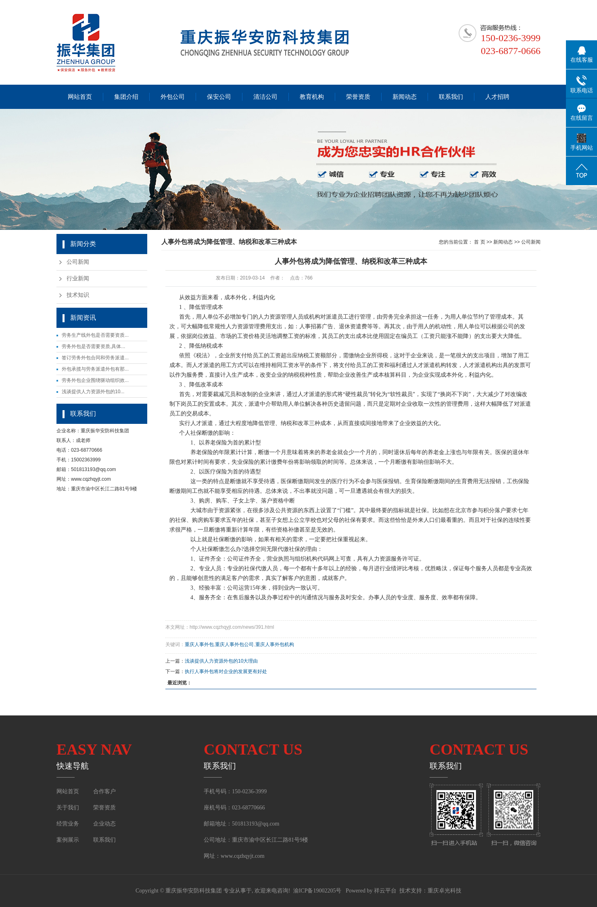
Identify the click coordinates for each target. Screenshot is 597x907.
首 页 (479, 242)
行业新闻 (78, 278)
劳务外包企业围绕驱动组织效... (95, 380)
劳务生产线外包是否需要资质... (95, 335)
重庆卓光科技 (444, 891)
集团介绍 (126, 97)
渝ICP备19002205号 (317, 891)
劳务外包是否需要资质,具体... (93, 346)
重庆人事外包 (199, 644)
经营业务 (67, 824)
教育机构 (312, 97)
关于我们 (67, 808)
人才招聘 (497, 97)
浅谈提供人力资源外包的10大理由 (221, 661)
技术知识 (78, 295)
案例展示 (68, 840)
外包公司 (173, 97)
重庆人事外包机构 (274, 644)
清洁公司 (265, 97)
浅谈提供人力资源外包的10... (93, 391)
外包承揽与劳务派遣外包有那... (95, 369)
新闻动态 (404, 97)
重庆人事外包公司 (234, 644)
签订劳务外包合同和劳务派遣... (95, 358)
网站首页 (80, 97)
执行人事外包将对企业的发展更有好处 (226, 671)
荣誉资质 (358, 97)
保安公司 (219, 97)
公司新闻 (78, 262)
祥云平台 (385, 891)
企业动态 (104, 824)
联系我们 (451, 97)
